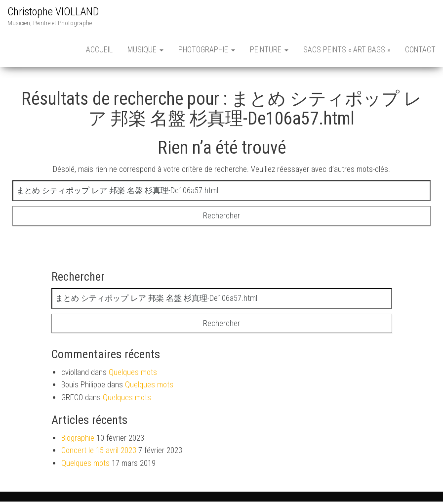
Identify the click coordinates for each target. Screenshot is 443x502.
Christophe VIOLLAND (53, 11)
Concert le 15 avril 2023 (98, 450)
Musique (145, 49)
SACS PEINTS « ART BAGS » (346, 49)
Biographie (77, 438)
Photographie (206, 49)
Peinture (269, 49)
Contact (420, 49)
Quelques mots (133, 372)
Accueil (99, 49)
